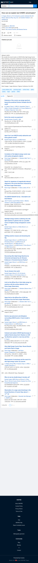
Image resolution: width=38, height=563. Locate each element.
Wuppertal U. (12, 352)
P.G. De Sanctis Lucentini (18, 16)
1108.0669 (27, 204)
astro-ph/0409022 (9, 327)
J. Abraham (21, 158)
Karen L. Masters (24, 200)
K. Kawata (18, 363)
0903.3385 (25, 292)
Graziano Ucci (24, 381)
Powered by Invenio (19, 558)
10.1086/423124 (18, 278)
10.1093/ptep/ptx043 (12, 369)
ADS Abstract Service (22, 29)
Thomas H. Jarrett (9, 202)
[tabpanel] (19, 253)
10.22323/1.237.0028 (12, 386)
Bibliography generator (18, 533)
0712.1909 (27, 305)
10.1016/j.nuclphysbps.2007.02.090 (13, 252)
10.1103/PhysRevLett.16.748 (11, 123)
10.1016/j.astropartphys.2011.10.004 (16, 193)
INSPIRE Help (19, 522)
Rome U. (9, 16)
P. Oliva (25, 245)
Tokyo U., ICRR (13, 106)
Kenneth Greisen (9, 119)
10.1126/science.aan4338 (19, 401)
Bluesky (19, 545)
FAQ (19, 520)
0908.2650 (7, 342)
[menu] (29, 2)
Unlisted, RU (28, 16)
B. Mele (19, 227)
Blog (19, 542)
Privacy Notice (19, 508)
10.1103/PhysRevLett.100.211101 (15, 307)
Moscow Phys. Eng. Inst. (12, 17)
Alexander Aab (22, 396)
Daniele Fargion (8, 139)
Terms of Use (19, 511)
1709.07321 (7, 401)
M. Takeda (7, 106)
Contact (19, 550)
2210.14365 (8, 27)
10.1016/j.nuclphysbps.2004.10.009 (13, 329)
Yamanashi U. (16, 108)
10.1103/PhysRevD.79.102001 (12, 293)
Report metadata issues (19, 525)
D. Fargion (4, 16)
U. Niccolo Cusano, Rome (14, 381)
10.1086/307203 (18, 232)
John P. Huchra (8, 200)
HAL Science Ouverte (11, 29)
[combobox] (21, 6)
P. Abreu (20, 187)
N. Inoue (23, 108)
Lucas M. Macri (16, 200)
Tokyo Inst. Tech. (14, 110)
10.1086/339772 (18, 267)
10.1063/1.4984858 (18, 355)
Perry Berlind (17, 202)
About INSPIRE (19, 503)
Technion (7, 264)
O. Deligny (7, 363)
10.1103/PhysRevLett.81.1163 (21, 113)
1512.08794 (26, 384)
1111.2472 (28, 191)
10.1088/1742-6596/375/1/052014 (15, 143)
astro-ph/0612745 (9, 250)
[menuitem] (30, 2)
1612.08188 (7, 355)
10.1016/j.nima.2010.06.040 (19, 342)
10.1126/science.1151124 (11, 163)
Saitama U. (28, 108)
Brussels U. (12, 365)
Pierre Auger (8, 158)
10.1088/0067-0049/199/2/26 (14, 206)
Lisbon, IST (26, 187)
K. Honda (10, 108)
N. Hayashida (21, 106)
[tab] (6, 96)
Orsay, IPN (12, 363)
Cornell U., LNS (17, 119)
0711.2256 (25, 161)
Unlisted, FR (4, 19)
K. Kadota (7, 110)
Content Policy (19, 506)
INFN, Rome (22, 139)
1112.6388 (28, 141)
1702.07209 (26, 367)
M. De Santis (18, 275)
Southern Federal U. (25, 17)
